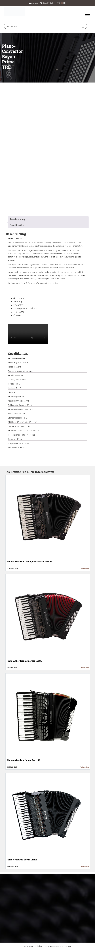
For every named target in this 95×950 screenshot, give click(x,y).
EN (64, 3)
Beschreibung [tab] (17, 219)
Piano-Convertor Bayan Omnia (22, 859)
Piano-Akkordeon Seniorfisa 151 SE (24, 660)
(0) (42, 3)
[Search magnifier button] (83, 27)
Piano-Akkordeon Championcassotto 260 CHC (30, 561)
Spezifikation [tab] (17, 225)
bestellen (85, 568)
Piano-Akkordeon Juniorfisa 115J (23, 760)
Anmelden (34, 3)
